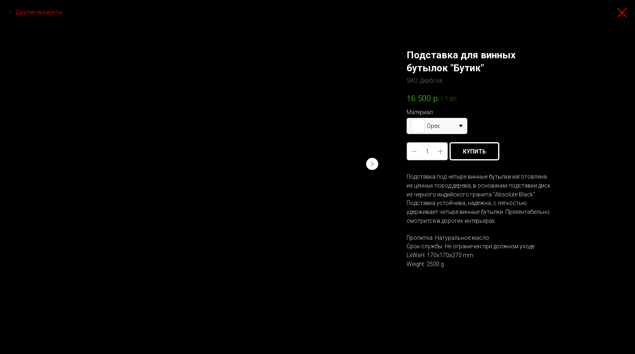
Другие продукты (38, 12)
